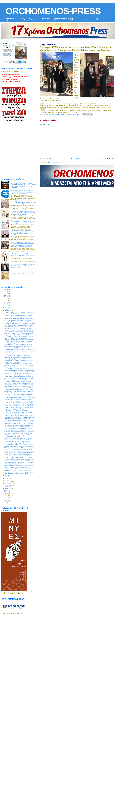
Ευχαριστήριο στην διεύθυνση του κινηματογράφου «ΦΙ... (19, 330)
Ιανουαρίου (8, 307)
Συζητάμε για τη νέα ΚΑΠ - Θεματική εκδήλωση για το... (18, 413)
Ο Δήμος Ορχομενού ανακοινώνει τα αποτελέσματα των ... (19, 456)
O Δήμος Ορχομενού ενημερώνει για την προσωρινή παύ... (19, 401)
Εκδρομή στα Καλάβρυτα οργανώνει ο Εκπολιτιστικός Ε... (19, 371)
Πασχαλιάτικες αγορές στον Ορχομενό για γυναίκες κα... (18, 446)
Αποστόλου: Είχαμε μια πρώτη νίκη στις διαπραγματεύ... (19, 333)
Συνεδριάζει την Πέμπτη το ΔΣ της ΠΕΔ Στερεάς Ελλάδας (19, 383)
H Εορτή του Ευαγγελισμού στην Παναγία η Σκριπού (18, 322)
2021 (5, 493)
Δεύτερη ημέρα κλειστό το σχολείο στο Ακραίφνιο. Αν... (18, 391)
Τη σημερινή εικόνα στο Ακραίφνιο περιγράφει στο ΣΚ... (18, 367)
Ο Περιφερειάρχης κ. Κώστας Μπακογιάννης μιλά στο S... (19, 428)
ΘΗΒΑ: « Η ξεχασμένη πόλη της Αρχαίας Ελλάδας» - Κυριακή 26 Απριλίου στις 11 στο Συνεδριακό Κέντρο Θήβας (23, 212)
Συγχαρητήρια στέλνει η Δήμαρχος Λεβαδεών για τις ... (18, 381)
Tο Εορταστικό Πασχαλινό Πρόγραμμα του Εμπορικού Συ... (19, 349)
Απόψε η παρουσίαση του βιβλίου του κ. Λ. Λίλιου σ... (18, 328)
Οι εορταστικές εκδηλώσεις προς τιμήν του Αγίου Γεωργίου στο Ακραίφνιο (23, 222)
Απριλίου (7, 475)
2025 (5, 500)
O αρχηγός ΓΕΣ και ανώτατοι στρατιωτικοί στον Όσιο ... (18, 360)
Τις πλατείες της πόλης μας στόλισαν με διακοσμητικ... (18, 470)
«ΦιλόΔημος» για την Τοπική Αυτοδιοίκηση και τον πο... (18, 344)
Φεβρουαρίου (9, 309)
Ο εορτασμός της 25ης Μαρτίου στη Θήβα (15, 359)
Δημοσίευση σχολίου (45, 124)
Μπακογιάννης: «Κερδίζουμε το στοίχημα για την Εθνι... (18, 313)
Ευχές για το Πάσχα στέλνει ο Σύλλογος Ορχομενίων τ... (18, 449)
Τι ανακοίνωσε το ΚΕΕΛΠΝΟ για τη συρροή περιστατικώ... (19, 347)
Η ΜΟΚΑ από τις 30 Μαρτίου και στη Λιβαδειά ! (16, 410)
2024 (5, 499)
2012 (5, 295)
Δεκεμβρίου (8, 488)
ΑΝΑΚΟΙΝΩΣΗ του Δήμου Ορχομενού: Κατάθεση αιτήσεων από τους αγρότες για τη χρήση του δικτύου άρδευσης (23, 192)
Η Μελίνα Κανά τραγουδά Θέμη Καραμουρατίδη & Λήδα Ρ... (19, 389)
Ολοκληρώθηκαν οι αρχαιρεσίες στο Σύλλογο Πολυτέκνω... (19, 386)
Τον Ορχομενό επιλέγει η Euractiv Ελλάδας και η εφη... (18, 325)
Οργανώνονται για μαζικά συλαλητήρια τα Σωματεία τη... (19, 465)
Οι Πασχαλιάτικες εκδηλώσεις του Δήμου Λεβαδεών (17, 435)
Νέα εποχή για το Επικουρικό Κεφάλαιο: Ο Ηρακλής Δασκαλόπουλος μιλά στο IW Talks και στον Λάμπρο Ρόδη (23, 202)
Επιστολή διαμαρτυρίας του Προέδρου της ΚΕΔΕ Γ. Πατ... (19, 460)
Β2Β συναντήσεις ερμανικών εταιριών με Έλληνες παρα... (19, 317)
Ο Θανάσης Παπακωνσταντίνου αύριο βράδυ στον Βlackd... (19, 431)
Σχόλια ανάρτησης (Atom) (56, 162)
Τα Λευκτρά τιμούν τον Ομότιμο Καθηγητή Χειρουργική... (18, 459)
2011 (5, 293)
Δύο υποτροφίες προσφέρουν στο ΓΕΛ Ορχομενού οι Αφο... (19, 394)
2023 (5, 497)
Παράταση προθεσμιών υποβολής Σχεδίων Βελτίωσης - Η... (19, 315)
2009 (5, 289)
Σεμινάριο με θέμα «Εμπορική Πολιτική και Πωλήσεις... (18, 399)
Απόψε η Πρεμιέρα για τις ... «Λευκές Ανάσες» (16, 473)
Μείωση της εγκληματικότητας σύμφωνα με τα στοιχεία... (19, 331)
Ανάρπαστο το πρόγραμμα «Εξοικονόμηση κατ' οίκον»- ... (19, 433)
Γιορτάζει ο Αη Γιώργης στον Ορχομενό (22, 273)
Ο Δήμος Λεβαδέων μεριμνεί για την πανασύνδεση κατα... (19, 422)
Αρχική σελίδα (75, 158)
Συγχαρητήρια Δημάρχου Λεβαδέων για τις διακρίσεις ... (18, 409)
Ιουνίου (7, 478)
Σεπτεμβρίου (8, 483)
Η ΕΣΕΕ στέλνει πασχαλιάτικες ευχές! (14, 436)
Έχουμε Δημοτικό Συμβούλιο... (12, 362)
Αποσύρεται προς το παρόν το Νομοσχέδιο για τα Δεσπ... (19, 384)
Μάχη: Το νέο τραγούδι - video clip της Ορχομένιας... (18, 373)
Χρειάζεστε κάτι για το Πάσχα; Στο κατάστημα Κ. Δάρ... (18, 451)
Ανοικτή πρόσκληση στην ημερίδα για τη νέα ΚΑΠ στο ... (19, 457)
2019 (5, 490)
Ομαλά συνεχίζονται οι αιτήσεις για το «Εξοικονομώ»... (18, 357)
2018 (5, 305)
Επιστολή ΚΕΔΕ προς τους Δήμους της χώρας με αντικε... (19, 365)
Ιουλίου (7, 480)
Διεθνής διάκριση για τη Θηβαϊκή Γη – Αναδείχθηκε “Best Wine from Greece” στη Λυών (23, 255)
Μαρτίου (7, 310)
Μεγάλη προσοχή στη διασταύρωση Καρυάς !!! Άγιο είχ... (19, 376)
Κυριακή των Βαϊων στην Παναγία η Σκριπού (16, 338)
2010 (5, 291)
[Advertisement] (67, 140)
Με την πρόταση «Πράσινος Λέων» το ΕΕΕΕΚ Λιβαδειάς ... (19, 417)
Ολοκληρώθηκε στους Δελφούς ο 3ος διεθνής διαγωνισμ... (19, 405)
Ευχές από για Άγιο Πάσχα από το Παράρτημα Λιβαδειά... (19, 336)
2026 (5, 502)
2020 (5, 492)
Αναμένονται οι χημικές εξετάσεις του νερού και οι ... (17, 355)
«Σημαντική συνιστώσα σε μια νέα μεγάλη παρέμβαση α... (19, 320)
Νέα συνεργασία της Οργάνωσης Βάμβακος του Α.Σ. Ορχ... (19, 430)
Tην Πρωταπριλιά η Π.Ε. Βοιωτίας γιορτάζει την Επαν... (18, 468)
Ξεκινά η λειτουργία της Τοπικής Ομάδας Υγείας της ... (18, 418)
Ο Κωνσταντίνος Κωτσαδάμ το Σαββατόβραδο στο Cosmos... (20, 323)
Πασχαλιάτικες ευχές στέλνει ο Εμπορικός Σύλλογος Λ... (18, 439)
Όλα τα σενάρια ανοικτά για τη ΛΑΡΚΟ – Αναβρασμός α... (19, 447)
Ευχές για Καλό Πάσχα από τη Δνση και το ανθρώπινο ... (19, 438)
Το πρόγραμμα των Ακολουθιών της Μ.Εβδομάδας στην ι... (19, 472)
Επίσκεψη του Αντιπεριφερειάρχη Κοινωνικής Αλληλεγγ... (19, 462)
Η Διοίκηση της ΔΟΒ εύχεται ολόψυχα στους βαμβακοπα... (19, 415)
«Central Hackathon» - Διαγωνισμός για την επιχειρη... (18, 392)
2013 (5, 297)
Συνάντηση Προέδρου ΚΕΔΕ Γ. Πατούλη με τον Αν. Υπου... (19, 312)
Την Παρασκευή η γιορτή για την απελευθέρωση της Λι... (19, 380)
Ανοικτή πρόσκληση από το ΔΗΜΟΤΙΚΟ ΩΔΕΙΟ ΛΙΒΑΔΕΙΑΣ (19, 397)
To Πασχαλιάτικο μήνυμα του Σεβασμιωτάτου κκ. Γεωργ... (19, 426)
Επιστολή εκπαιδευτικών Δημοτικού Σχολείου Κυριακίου (18, 396)
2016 (5, 302)
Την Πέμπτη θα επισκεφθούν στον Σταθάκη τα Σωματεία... (19, 368)
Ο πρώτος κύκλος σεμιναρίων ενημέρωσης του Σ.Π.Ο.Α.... (19, 388)
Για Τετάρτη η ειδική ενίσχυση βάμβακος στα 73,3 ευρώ (18, 378)
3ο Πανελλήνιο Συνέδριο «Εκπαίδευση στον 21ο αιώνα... (19, 464)
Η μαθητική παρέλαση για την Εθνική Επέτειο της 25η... (18, 341)
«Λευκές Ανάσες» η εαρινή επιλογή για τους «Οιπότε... (18, 326)
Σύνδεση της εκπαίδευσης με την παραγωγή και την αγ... (19, 444)
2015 (5, 300)
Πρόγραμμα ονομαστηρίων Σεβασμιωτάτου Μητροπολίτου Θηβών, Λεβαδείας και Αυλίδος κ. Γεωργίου (23, 266)
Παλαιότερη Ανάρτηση (107, 158)
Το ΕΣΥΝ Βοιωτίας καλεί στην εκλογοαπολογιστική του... (18, 354)
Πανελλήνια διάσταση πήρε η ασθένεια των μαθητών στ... (19, 339)
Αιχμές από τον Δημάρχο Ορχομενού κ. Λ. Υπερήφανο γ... (19, 402)
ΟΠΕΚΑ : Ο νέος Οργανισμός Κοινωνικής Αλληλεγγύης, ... (19, 375)
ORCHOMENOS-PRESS (53, 11)
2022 (5, 495)
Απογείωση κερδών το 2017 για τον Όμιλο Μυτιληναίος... (19, 423)
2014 (5, 298)
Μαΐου (7, 477)
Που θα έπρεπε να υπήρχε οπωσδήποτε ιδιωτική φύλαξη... (19, 404)
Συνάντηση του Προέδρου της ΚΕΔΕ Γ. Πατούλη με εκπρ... (19, 407)
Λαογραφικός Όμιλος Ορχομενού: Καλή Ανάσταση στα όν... (19, 452)
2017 (5, 304)
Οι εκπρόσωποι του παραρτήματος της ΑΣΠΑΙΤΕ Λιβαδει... (19, 318)
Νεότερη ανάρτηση (46, 158)
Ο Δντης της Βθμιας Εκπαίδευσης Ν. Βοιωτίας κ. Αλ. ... (18, 343)
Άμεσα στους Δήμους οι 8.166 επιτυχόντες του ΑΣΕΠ (18, 346)
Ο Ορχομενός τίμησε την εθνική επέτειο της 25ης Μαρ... (18, 412)
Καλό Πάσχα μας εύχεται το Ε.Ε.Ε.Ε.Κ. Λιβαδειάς (17, 441)
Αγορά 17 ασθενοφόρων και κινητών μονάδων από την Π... (19, 420)
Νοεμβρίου (8, 486)
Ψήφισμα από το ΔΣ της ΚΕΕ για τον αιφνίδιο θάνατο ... (18, 335)
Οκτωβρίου (8, 485)
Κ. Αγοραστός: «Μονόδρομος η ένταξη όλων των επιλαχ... (19, 443)
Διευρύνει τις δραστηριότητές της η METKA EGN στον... (18, 363)
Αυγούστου (8, 482)
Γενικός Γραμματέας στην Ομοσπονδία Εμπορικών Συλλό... (19, 370)
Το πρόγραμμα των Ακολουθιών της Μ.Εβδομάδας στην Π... (19, 425)
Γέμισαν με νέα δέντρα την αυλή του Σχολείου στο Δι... (18, 454)
